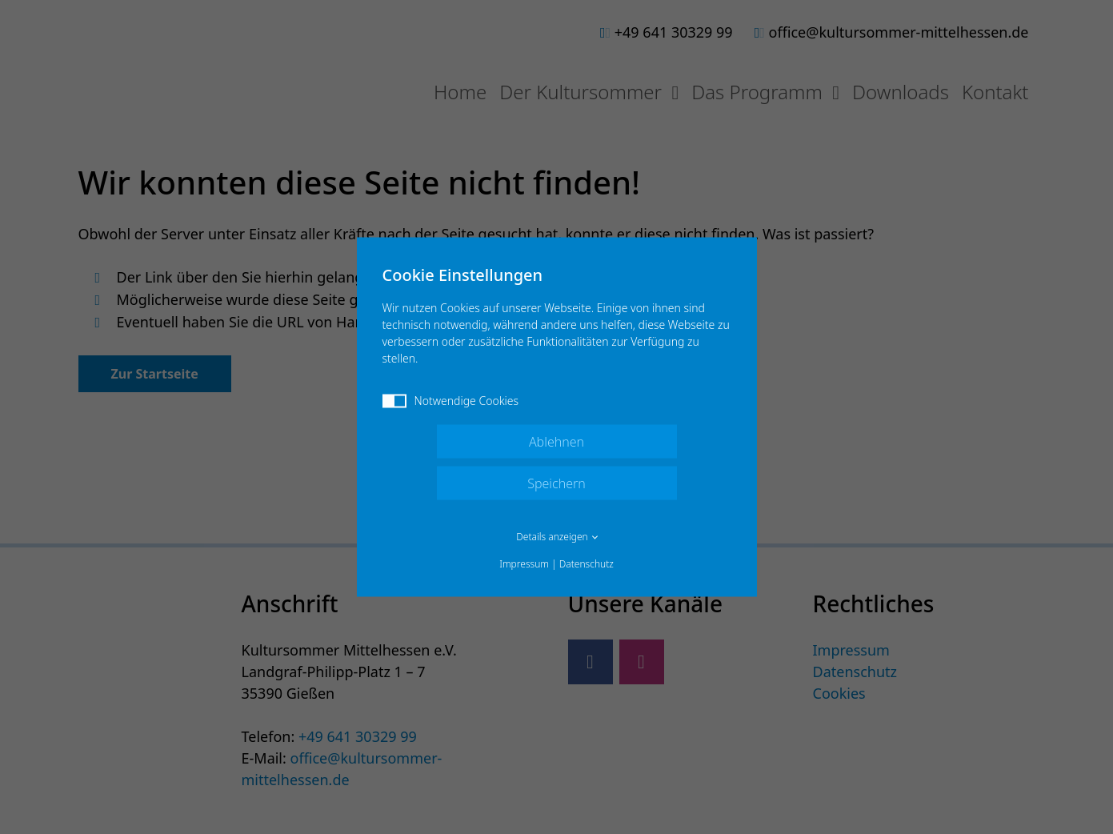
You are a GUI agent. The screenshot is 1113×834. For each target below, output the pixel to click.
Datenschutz (586, 564)
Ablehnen (556, 442)
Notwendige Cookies (450, 400)
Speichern (556, 483)
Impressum (524, 564)
